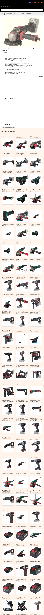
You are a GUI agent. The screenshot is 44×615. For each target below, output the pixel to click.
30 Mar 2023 (34, 155)
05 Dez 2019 (6, 136)
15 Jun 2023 (34, 331)
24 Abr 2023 (20, 331)
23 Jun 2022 (6, 438)
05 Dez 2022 (34, 137)
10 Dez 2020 (6, 420)
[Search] (42, 10)
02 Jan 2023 (20, 439)
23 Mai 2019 (20, 191)
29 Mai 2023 (34, 243)
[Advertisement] (15, 86)
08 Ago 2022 (20, 492)
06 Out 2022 (20, 545)
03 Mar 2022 (20, 137)
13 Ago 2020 (20, 598)
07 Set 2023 (20, 226)
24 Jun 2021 (6, 226)
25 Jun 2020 (6, 191)
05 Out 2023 (34, 457)
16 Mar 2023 (34, 492)
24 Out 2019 (34, 191)
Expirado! (13, 54)
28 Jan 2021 (34, 598)
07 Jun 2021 (34, 226)
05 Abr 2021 (20, 243)
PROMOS (38, 2)
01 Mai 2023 (34, 439)
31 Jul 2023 (6, 155)
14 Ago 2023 (6, 510)
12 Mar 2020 (34, 384)
